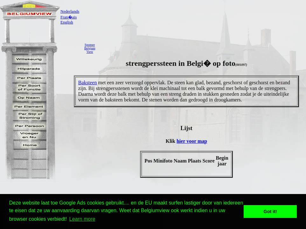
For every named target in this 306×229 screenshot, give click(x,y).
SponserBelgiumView (89, 48)
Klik (171, 141)
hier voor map (192, 141)
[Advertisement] (202, 48)
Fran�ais (68, 17)
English (66, 22)
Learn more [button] (82, 219)
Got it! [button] (270, 211)
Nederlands (69, 11)
